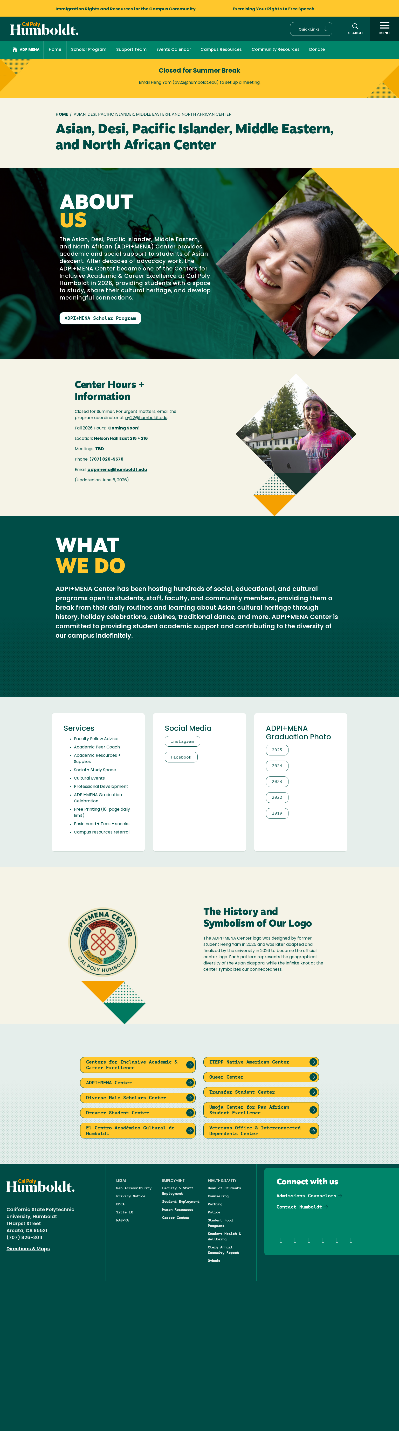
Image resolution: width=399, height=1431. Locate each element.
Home (55, 50)
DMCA (120, 1354)
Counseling (218, 1346)
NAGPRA (122, 1370)
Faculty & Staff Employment (177, 1340)
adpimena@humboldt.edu (117, 470)
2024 (277, 915)
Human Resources (177, 1359)
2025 (277, 899)
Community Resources (276, 50)
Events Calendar (173, 50)
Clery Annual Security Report (223, 1400)
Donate (317, 50)
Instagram (182, 890)
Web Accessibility (134, 1338)
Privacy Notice (130, 1346)
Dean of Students (224, 1338)
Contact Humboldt (299, 1356)
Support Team (131, 50)
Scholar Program (88, 50)
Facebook (181, 906)
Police (214, 1362)
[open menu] (384, 29)
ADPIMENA (25, 50)
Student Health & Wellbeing (224, 1386)
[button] (311, 29)
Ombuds (214, 1410)
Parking (215, 1354)
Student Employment (180, 1351)
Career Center (175, 1367)
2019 (277, 963)
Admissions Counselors (306, 1345)
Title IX (124, 1362)
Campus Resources (221, 50)
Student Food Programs (220, 1373)
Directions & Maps (28, 1399)
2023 (277, 931)
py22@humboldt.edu (146, 418)
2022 (277, 947)
